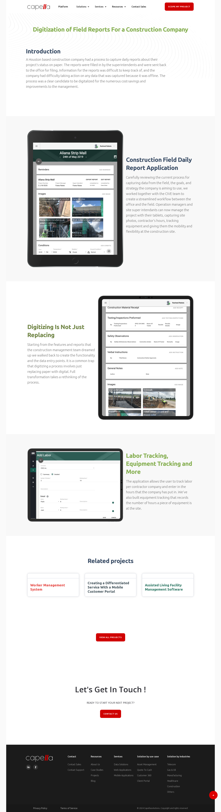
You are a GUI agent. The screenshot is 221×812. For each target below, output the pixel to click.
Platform (63, 6)
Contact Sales (139, 6)
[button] (81, 6)
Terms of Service (68, 808)
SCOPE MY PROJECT (179, 6)
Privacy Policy (40, 808)
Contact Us (110, 714)
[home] (38, 6)
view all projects (110, 637)
